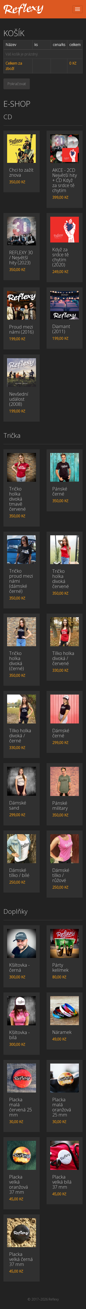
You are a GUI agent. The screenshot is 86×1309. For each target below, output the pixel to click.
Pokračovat (16, 83)
